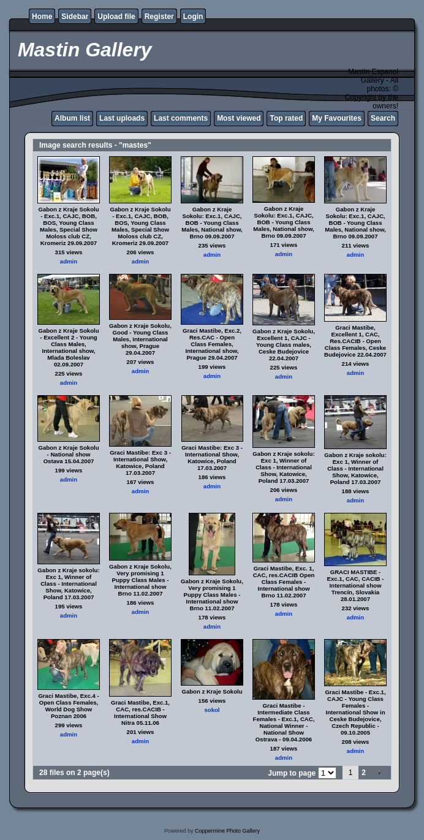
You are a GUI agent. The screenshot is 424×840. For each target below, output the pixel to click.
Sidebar (74, 16)
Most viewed (238, 118)
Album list (72, 118)
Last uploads (122, 118)
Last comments (181, 118)
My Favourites (337, 118)
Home (42, 16)
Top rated (286, 118)
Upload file (116, 16)
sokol (211, 709)
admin (68, 261)
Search (383, 118)
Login (193, 16)
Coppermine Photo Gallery (227, 831)
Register (159, 16)
